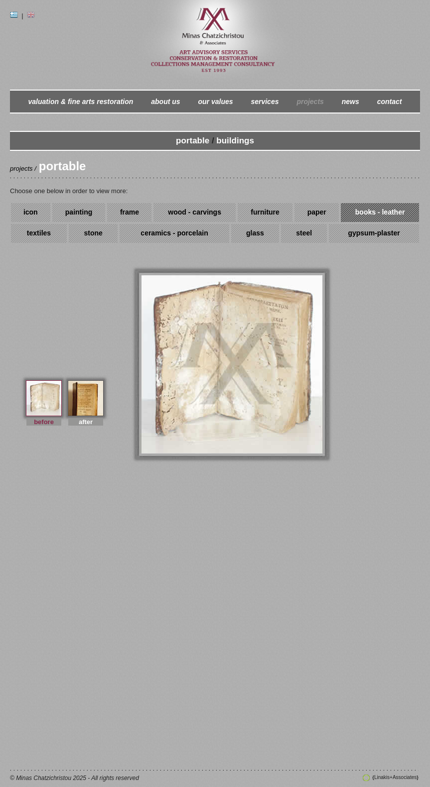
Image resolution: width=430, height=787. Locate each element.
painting (78, 212)
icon (30, 212)
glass (255, 233)
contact (389, 102)
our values (215, 102)
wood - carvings (194, 212)
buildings (235, 140)
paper (316, 212)
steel (304, 233)
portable (192, 140)
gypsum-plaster (374, 233)
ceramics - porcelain (174, 233)
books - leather (380, 212)
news (350, 102)
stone (93, 233)
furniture (265, 212)
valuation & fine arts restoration (81, 102)
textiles (39, 233)
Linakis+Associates (395, 777)
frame (129, 212)
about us (165, 102)
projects (309, 102)
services (265, 102)
